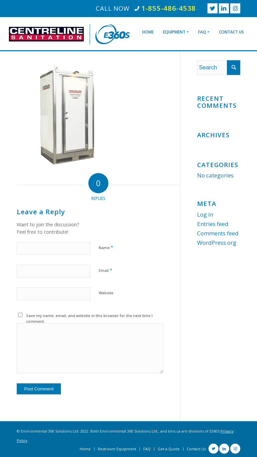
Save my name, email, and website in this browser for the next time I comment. (89, 318)
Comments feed (218, 233)
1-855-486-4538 (168, 8)
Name (106, 247)
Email (105, 270)
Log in (205, 214)
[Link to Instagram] (235, 8)
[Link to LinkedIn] (224, 8)
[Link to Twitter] (212, 8)
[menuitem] (148, 27)
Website (106, 292)
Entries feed (213, 224)
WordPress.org (216, 242)
